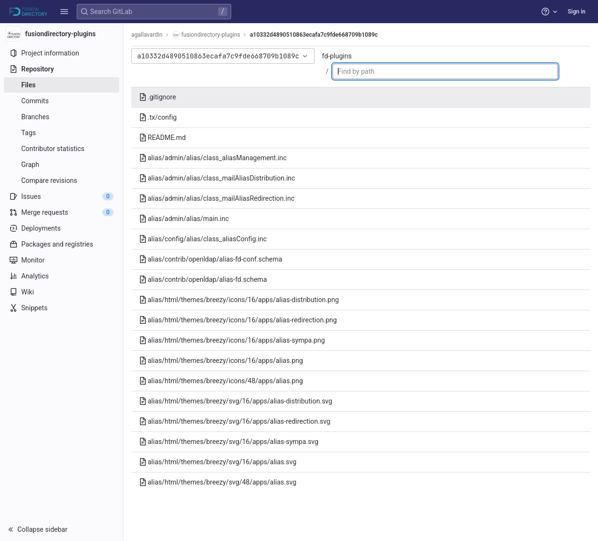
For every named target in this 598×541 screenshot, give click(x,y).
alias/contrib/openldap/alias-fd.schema (203, 279)
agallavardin (147, 34)
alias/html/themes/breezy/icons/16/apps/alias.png (221, 360)
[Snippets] (61, 308)
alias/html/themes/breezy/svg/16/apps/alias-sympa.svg (229, 441)
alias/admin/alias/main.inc (184, 218)
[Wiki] (61, 292)
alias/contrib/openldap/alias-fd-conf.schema (210, 259)
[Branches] (61, 117)
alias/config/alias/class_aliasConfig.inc (203, 239)
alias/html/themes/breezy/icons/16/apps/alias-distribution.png (239, 300)
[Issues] (61, 196)
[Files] (61, 85)
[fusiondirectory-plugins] (62, 33)
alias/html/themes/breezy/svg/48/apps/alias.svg (217, 482)
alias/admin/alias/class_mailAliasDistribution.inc (217, 178)
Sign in (576, 11)
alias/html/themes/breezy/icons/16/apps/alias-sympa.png (232, 340)
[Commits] (61, 101)
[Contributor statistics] (61, 148)
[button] (64, 11)
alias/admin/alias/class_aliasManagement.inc (213, 158)
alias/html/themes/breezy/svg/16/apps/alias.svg (217, 462)
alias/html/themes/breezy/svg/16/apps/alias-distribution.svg (235, 401)
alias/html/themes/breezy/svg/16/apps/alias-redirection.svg (234, 421)
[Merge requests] (61, 212)
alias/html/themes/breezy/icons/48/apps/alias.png (221, 381)
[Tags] (61, 132)
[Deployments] (61, 228)
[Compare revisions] (61, 180)
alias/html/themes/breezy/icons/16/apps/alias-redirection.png (238, 320)
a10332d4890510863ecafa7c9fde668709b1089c (314, 34)
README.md (162, 137)
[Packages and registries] (61, 244)
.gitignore (157, 97)
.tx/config (158, 117)
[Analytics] (61, 276)
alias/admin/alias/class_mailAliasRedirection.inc (216, 198)
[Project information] (61, 53)
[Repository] (61, 69)
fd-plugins (337, 56)
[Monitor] (61, 260)
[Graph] (61, 164)
